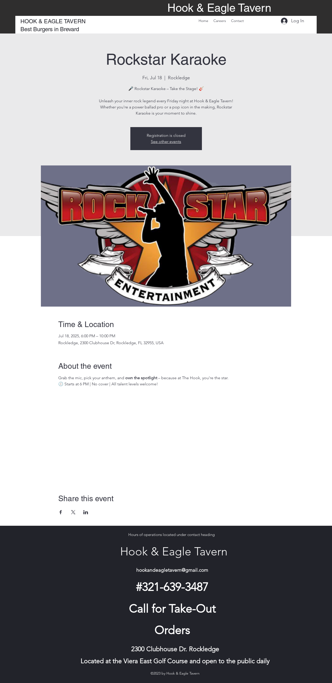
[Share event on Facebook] (60, 512)
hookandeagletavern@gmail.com (172, 570)
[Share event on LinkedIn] (85, 512)
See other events (166, 141)
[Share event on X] (73, 512)
